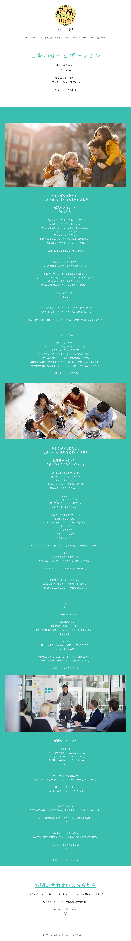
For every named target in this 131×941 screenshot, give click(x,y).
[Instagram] (65, 913)
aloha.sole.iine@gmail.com (65, 909)
